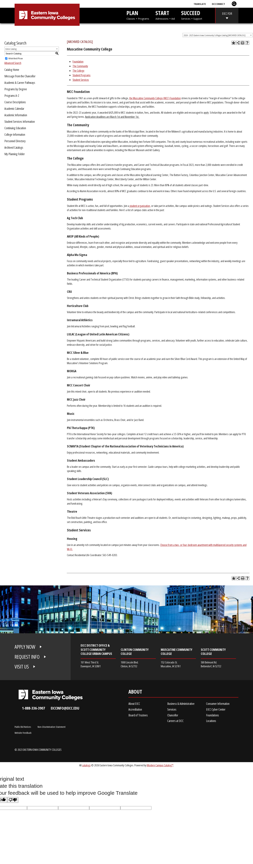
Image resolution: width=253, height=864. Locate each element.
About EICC (134, 703)
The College (78, 71)
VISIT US (22, 666)
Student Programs (81, 75)
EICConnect (218, 4)
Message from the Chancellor (19, 76)
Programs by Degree (15, 89)
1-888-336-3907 (33, 708)
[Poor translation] (12, 800)
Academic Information (15, 115)
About (135, 692)
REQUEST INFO (27, 656)
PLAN (137, 15)
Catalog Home (11, 70)
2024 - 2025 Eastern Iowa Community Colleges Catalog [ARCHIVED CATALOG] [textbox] (214, 35)
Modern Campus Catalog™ (160, 765)
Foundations (212, 715)
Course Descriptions (15, 102)
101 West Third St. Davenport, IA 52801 (91, 664)
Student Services (81, 80)
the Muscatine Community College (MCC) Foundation (155, 98)
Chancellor (172, 715)
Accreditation (135, 709)
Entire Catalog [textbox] (11, 48)
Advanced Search (12, 63)
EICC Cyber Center (215, 709)
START (165, 15)
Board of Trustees (138, 715)
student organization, (140, 206)
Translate (200, 4)
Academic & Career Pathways (19, 82)
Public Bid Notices (23, 726)
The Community (80, 66)
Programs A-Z (11, 95)
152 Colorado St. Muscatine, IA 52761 (171, 664)
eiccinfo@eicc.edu (65, 708)
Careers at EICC (175, 721)
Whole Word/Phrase (15, 58)
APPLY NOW (25, 646)
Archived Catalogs (13, 147)
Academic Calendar (14, 108)
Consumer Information (217, 703)
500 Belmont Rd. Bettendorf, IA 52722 (211, 664)
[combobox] (218, 35)
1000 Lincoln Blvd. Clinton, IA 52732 (129, 664)
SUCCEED (191, 15)
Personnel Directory (15, 141)
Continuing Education (15, 128)
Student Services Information (19, 121)
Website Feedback (23, 732)
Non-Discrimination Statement (52, 726)
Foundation (78, 61)
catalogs (86, 765)
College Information (14, 134)
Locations (211, 721)
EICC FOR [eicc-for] (227, 13)
